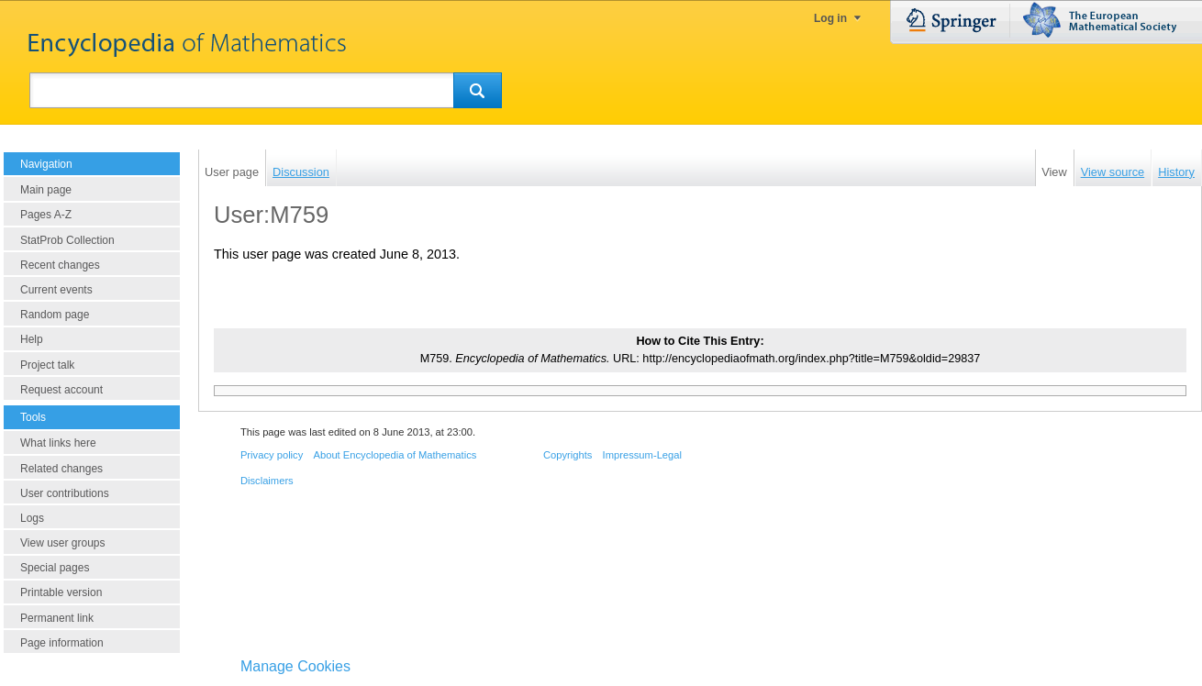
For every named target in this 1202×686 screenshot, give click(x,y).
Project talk (47, 365)
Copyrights (567, 454)
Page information (62, 642)
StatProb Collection (67, 240)
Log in (830, 18)
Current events (56, 289)
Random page (54, 314)
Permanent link (57, 618)
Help (31, 339)
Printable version (61, 592)
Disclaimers (267, 480)
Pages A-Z (46, 214)
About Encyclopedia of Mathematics (394, 454)
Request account (61, 389)
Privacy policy (271, 454)
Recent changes (60, 265)
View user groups (63, 543)
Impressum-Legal (642, 454)
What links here (58, 443)
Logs (32, 518)
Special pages (54, 567)
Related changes (61, 468)
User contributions (64, 493)
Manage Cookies (295, 666)
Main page (46, 189)
